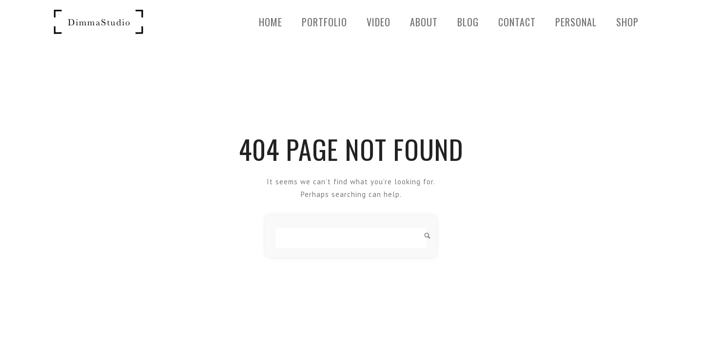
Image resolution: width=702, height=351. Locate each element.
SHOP (627, 22)
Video (378, 22)
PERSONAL (576, 22)
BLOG (468, 22)
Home (270, 22)
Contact (517, 22)
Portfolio (324, 22)
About (424, 22)
